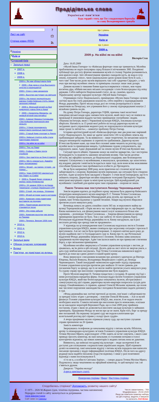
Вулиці (17, 262)
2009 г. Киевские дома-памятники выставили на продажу (35, 209)
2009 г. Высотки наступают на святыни (37, 98)
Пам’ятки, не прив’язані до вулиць (33, 266)
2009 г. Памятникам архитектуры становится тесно (35, 215)
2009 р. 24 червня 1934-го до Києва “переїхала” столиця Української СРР (37, 194)
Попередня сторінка (88, 378)
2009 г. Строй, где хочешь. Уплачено (36, 200)
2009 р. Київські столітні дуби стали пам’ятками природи (36, 143)
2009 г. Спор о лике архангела (33, 94)
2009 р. (21, 79)
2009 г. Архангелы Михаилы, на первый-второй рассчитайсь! (35, 118)
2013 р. (21, 248)
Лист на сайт (17, 34)
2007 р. (21, 70)
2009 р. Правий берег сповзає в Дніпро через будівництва (35, 188)
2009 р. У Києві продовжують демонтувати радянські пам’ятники (35, 133)
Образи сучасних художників (29, 257)
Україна (16, 51)
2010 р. (21, 235)
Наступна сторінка (118, 378)
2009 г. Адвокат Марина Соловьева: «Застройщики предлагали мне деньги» (36, 125)
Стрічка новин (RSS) (22, 41)
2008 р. (21, 74)
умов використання (35, 396)
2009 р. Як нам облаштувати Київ (35, 83)
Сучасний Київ (20, 60)
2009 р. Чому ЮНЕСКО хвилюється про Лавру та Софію (36, 181)
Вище (104, 378)
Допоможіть (79, 386)
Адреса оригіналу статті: (77, 371)
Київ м (16, 56)
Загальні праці (21, 65)
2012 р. (21, 244)
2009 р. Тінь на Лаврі (29, 153)
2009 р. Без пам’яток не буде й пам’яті (37, 164)
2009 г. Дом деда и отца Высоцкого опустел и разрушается (37, 88)
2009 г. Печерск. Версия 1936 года (35, 231)
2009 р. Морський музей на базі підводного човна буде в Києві (35, 112)
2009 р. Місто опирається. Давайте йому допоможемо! (36, 169)
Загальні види (21, 252)
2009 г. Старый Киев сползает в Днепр (37, 138)
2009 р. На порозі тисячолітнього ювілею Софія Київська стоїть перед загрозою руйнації (36, 104)
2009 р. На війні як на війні (31, 149)
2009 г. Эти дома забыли (31, 220)
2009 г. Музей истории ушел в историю (37, 204)
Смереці (43, 399)
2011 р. (21, 239)
